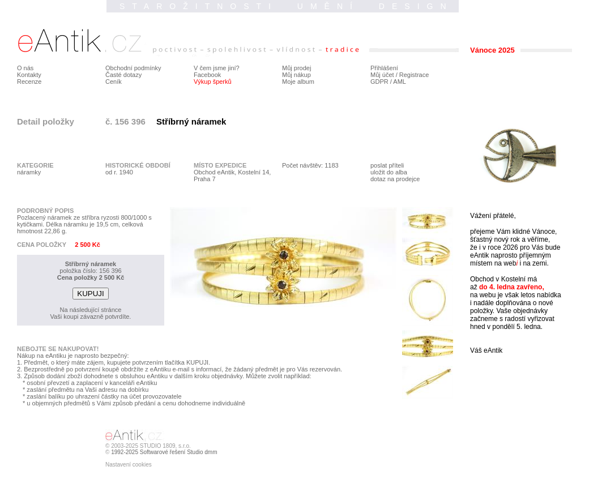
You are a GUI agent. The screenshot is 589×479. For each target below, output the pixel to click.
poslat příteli (387, 165)
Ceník (113, 81)
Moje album (298, 81)
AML (399, 81)
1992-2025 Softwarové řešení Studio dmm (164, 452)
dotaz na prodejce (395, 179)
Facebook (207, 74)
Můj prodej (296, 68)
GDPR (379, 81)
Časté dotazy (123, 74)
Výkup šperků (213, 81)
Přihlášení (384, 68)
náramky (29, 172)
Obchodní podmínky (133, 68)
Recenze (29, 81)
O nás (25, 68)
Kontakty (29, 74)
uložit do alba (388, 172)
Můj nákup (296, 74)
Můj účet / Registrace (399, 74)
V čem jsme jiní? (217, 68)
